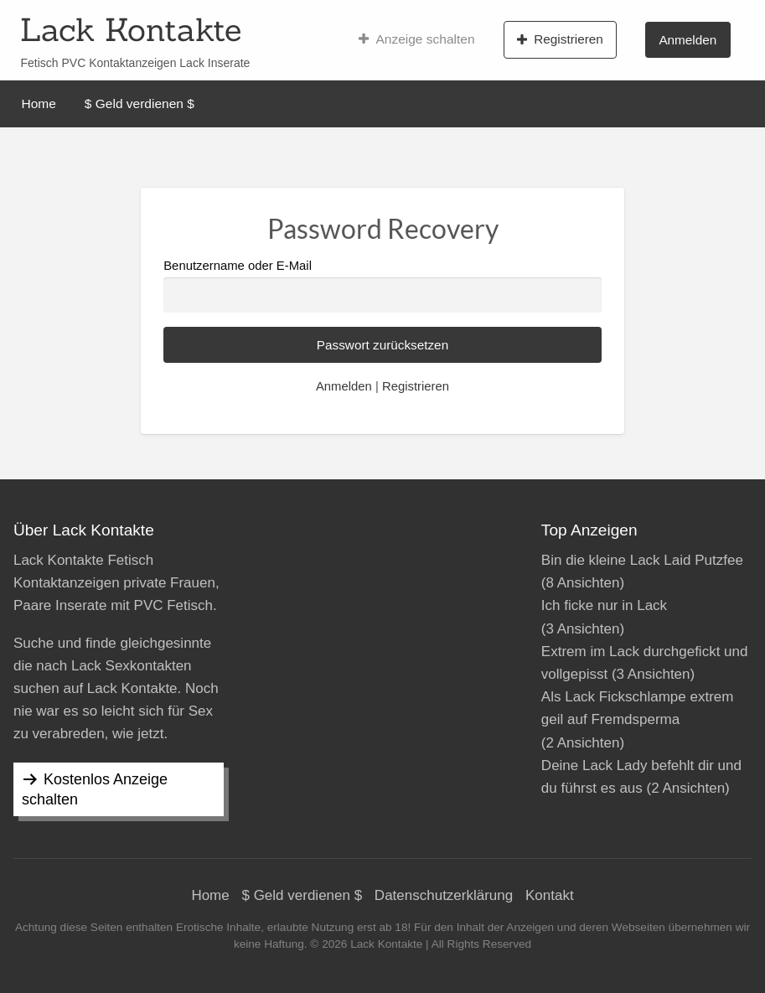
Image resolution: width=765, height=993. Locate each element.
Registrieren (560, 39)
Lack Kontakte (130, 29)
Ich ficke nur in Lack (604, 605)
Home (39, 103)
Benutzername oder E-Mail (382, 285)
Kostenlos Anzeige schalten (95, 789)
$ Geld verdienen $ (139, 103)
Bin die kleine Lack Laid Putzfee (642, 560)
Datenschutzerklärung (444, 895)
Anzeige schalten (417, 39)
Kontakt (549, 895)
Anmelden (687, 40)
